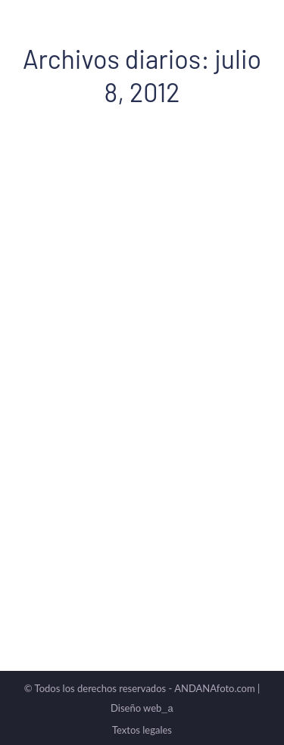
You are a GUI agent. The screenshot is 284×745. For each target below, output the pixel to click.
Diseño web (142, 708)
